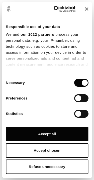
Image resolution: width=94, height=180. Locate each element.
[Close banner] (86, 9)
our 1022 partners (37, 34)
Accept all (47, 134)
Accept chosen (47, 150)
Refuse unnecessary (47, 166)
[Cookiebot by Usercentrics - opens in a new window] (56, 9)
